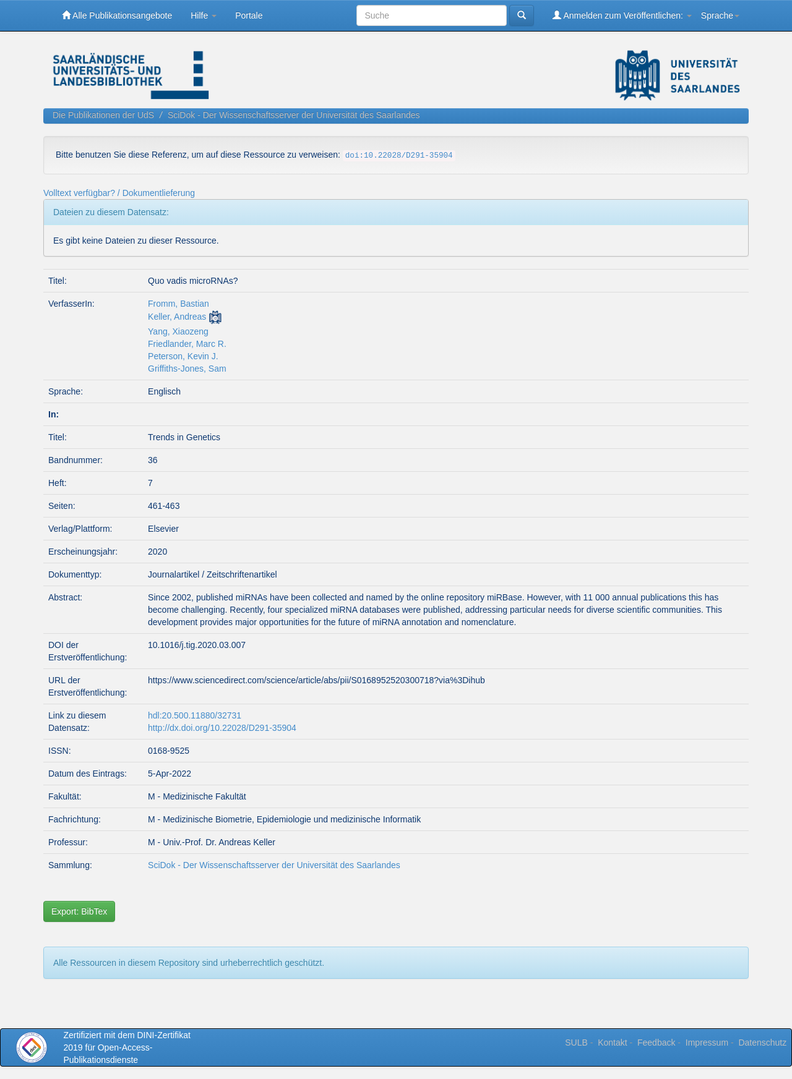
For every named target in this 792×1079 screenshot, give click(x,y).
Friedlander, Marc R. (187, 344)
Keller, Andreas (177, 317)
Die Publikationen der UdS (103, 115)
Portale (248, 15)
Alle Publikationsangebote (117, 15)
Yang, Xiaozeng (178, 331)
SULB (576, 1042)
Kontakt (612, 1042)
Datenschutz (762, 1042)
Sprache (720, 15)
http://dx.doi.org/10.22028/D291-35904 (222, 728)
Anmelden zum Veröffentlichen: (622, 15)
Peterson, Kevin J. (183, 356)
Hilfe (204, 15)
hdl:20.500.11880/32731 (194, 715)
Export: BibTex (79, 911)
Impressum (707, 1042)
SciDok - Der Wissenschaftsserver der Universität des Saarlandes (294, 115)
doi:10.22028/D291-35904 (399, 155)
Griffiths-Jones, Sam (187, 368)
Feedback (656, 1042)
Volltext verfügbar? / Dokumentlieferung (119, 193)
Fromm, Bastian (178, 304)
